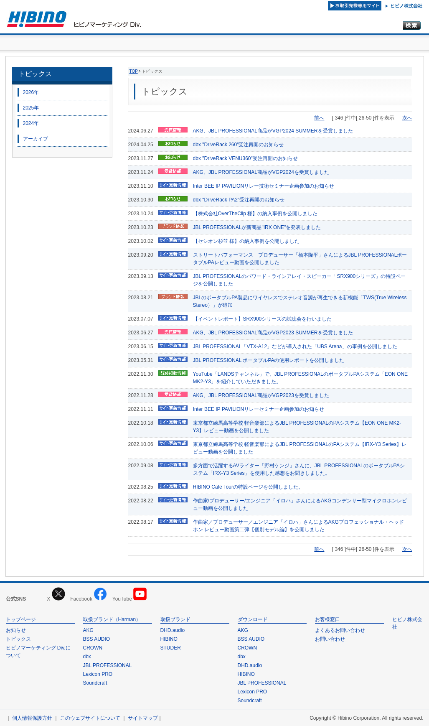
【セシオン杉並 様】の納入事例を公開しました (246, 241)
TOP (133, 71)
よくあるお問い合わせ (340, 630)
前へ (319, 118)
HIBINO (169, 639)
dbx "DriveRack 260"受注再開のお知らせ (238, 145)
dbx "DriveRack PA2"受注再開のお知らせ (239, 200)
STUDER (170, 648)
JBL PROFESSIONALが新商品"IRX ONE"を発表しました (257, 227)
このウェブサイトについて (90, 718)
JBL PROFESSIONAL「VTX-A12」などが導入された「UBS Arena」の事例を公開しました (295, 346)
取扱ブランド (175, 619)
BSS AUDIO (96, 639)
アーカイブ (35, 139)
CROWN (93, 648)
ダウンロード (253, 619)
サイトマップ (143, 718)
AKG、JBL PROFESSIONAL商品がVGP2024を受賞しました (261, 172)
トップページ (21, 619)
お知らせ (16, 630)
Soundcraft (95, 683)
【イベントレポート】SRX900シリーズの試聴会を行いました (262, 319)
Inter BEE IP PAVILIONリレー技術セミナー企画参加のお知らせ (264, 186)
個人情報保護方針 (32, 718)
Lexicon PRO (98, 674)
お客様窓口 (327, 619)
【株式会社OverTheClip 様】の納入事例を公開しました (255, 214)
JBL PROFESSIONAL (107, 665)
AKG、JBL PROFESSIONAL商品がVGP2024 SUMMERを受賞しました (273, 131)
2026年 (31, 92)
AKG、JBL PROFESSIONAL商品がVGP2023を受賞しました (261, 395)
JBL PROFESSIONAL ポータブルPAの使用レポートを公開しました (269, 360)
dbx (87, 657)
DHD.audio (172, 630)
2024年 (31, 123)
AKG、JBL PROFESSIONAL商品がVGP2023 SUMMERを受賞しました (273, 333)
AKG (88, 630)
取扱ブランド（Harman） (112, 619)
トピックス (35, 73)
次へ (407, 118)
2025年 (31, 108)
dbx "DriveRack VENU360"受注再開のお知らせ (245, 158)
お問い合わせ (330, 639)
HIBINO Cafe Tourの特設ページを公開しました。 (248, 487)
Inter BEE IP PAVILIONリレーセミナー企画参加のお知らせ (259, 409)
